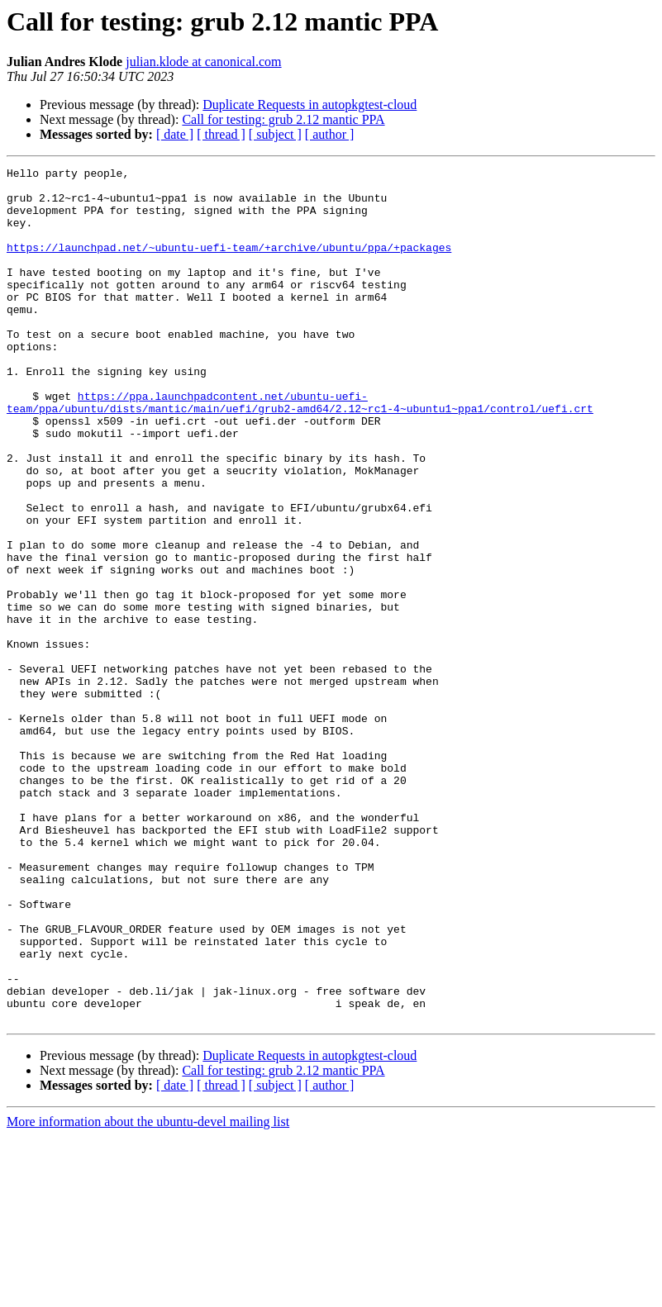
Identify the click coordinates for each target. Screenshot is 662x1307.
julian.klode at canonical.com (203, 62)
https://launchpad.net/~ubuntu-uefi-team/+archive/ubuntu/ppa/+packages (229, 264)
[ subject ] (275, 134)
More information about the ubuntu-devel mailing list (148, 1293)
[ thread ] (221, 134)
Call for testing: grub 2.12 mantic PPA (283, 119)
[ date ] (174, 134)
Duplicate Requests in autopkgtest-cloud (309, 104)
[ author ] (330, 134)
